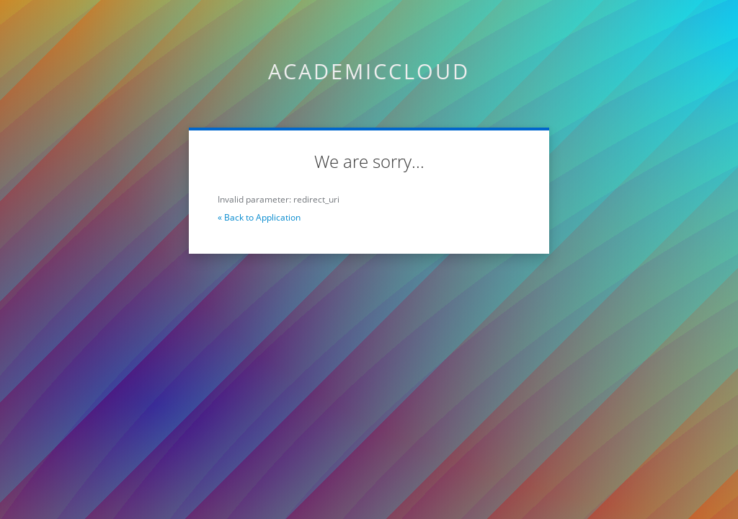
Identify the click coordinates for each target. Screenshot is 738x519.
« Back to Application (259, 217)
